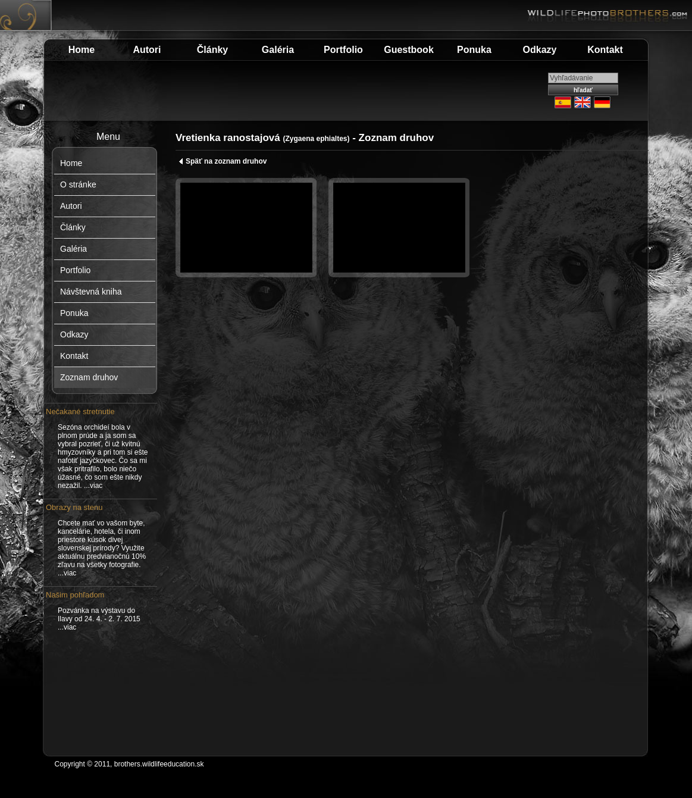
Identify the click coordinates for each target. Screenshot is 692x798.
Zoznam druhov (89, 377)
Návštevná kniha (91, 291)
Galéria (278, 50)
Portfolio (343, 50)
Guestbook (409, 50)
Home (81, 50)
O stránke (78, 184)
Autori (147, 50)
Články (212, 50)
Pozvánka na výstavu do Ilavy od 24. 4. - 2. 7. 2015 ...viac (99, 618)
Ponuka (474, 50)
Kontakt (605, 50)
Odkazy (540, 50)
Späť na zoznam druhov (223, 161)
